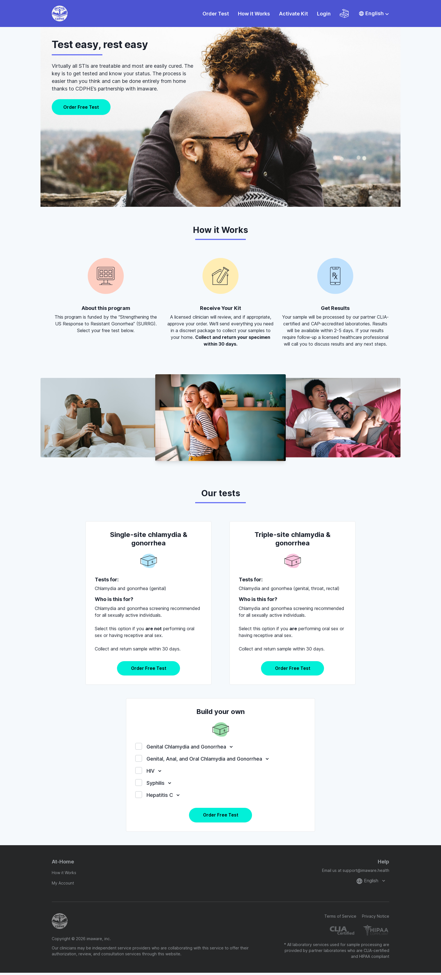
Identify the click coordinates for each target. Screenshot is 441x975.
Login (324, 14)
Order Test (215, 14)
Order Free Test (81, 107)
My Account (63, 885)
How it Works (254, 14)
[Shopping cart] (344, 13)
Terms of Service (340, 918)
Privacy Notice (375, 918)
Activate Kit (293, 14)
